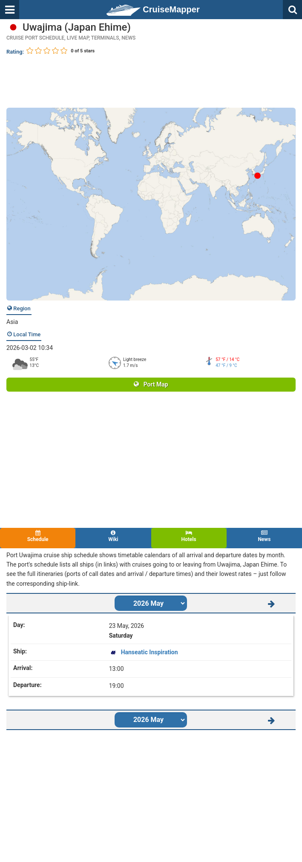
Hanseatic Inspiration (149, 652)
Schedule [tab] (37, 536)
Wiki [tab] (113, 536)
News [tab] (264, 536)
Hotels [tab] (188, 536)
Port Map (151, 384)
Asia (12, 321)
